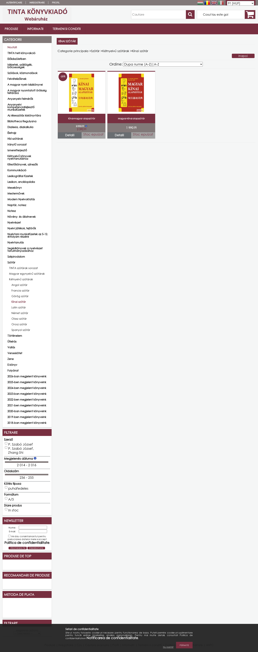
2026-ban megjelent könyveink (26, 376)
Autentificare (14, 2)
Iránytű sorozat (17, 144)
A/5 (11, 499)
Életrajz (11, 132)
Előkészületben (16, 58)
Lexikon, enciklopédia (21, 181)
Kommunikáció (16, 170)
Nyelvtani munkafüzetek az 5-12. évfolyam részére (27, 235)
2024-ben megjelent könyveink (26, 387)
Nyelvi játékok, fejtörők (21, 228)
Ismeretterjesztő (17, 150)
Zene (10, 358)
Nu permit (168, 647)
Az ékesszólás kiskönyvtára (24, 115)
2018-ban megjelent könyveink (26, 422)
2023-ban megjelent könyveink (26, 393)
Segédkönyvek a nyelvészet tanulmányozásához (25, 249)
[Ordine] (163, 64)
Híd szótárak (15, 138)
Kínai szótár (18, 301)
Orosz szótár (19, 324)
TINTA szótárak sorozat (23, 268)
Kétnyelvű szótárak (115, 51)
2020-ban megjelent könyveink (26, 411)
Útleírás (12, 341)
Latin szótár (18, 307)
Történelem (14, 335)
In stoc (13, 510)
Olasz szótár (19, 318)
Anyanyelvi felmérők (20, 98)
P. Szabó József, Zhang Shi (21, 450)
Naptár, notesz (16, 205)
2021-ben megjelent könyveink (26, 405)
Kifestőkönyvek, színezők (22, 164)
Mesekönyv (14, 187)
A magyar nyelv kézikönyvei (25, 84)
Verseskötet (14, 353)
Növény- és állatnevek (21, 216)
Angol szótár (19, 284)
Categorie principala (73, 51)
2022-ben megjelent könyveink (26, 399)
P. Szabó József (20, 444)
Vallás (11, 347)
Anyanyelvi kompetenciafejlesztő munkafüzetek (21, 107)
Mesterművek (15, 193)
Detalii (69, 135)
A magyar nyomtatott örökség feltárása (27, 92)
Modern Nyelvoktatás (21, 199)
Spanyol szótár (20, 329)
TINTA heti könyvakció (21, 53)
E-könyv (12, 364)
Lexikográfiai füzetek (20, 176)
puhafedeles (18, 488)
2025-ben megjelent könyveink (26, 382)
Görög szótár (20, 296)
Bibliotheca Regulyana (21, 121)
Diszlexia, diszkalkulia (20, 127)
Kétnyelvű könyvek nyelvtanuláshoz (19, 157)
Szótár (95, 51)
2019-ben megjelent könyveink (26, 417)
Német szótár (19, 313)
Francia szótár (20, 290)
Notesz (11, 210)
